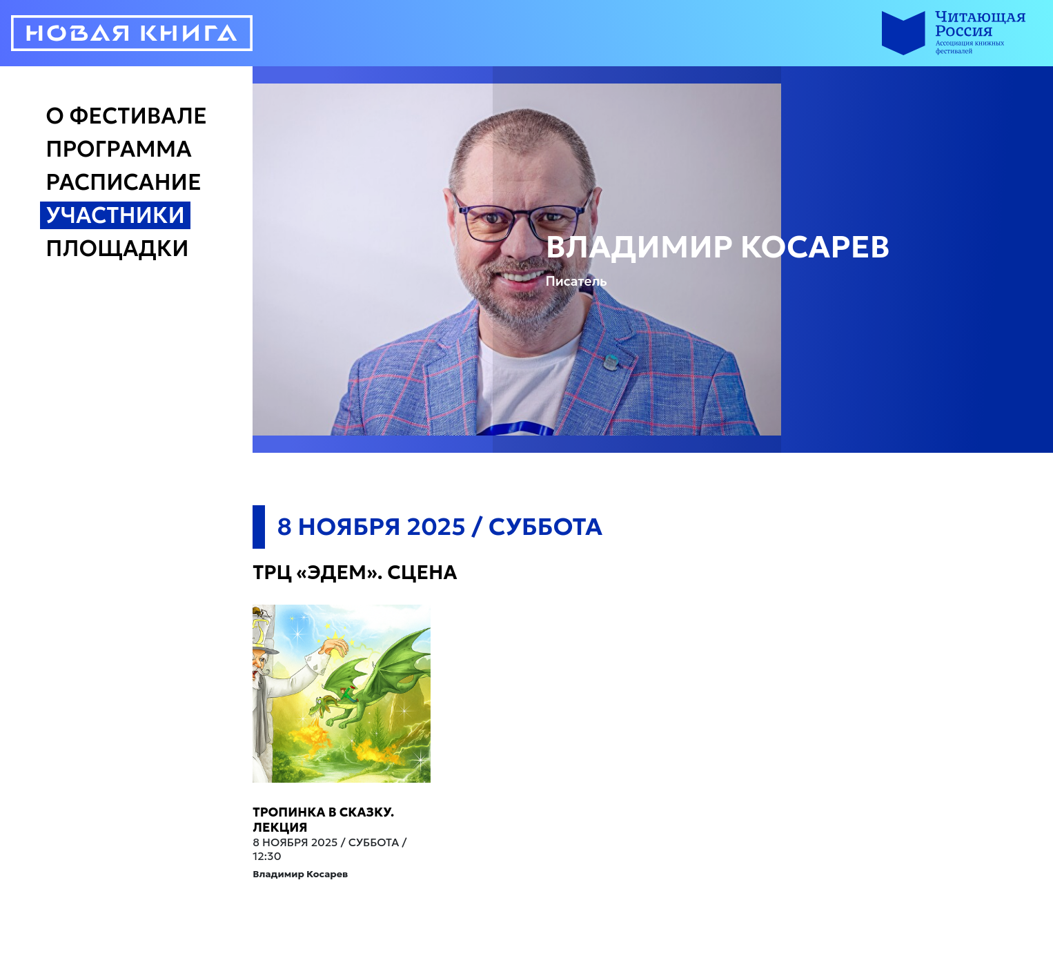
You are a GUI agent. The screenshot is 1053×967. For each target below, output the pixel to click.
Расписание (123, 182)
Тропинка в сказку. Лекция (323, 819)
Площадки (117, 248)
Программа (118, 149)
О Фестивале (126, 116)
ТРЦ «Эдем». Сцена (355, 572)
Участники (115, 215)
